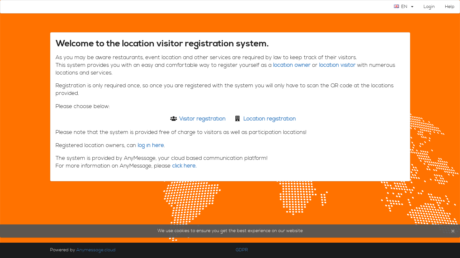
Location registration (269, 119)
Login (429, 7)
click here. (184, 166)
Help (450, 7)
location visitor (337, 65)
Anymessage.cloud (96, 250)
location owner (292, 65)
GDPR (241, 250)
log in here (151, 145)
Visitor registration (202, 119)
